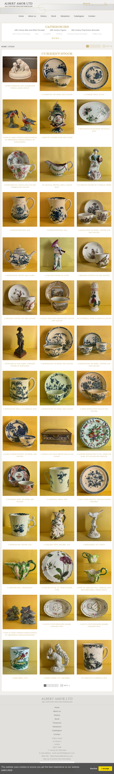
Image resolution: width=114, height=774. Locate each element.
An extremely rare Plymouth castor (94, 318)
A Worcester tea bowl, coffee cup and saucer (94, 231)
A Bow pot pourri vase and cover (56, 137)
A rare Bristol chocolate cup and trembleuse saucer (20, 186)
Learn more (6, 770)
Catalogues (79, 16)
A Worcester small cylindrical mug (20, 409)
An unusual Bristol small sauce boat (57, 186)
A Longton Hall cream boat (20, 588)
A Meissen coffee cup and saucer (94, 275)
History (44, 16)
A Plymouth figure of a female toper (94, 185)
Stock (53, 16)
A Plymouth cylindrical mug (94, 678)
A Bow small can (19, 678)
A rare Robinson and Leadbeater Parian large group (20, 87)
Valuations (65, 16)
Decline (93, 769)
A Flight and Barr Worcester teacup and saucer (57, 320)
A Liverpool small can (57, 499)
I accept (105, 769)
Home (21, 16)
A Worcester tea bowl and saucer (57, 364)
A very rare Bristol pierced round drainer (94, 501)
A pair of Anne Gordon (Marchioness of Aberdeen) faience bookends (20, 634)
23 (104, 46)
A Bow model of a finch (94, 545)
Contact (91, 16)
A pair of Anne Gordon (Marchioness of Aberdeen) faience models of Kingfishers (20, 140)
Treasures (57, 723)
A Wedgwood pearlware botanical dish (94, 130)
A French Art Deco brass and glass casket (57, 455)
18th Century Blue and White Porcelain (29, 30)
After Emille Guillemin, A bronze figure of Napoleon (20, 365)
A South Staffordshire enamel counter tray (57, 625)
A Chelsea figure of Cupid (57, 275)
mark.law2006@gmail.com (63, 753)
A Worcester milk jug (20, 230)
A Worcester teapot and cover (19, 275)
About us (32, 16)
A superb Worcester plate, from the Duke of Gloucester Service (94, 455)
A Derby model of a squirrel (57, 678)
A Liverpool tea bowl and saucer (57, 94)
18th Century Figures (58, 30)
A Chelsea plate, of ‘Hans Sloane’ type (56, 589)
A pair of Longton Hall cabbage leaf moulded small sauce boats (94, 589)
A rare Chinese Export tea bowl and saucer (20, 455)
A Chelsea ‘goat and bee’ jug (57, 545)
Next (109, 46)
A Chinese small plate (94, 94)
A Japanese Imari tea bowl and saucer (20, 501)
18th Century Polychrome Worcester (85, 30)
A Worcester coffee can (20, 545)
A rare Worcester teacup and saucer (94, 410)
